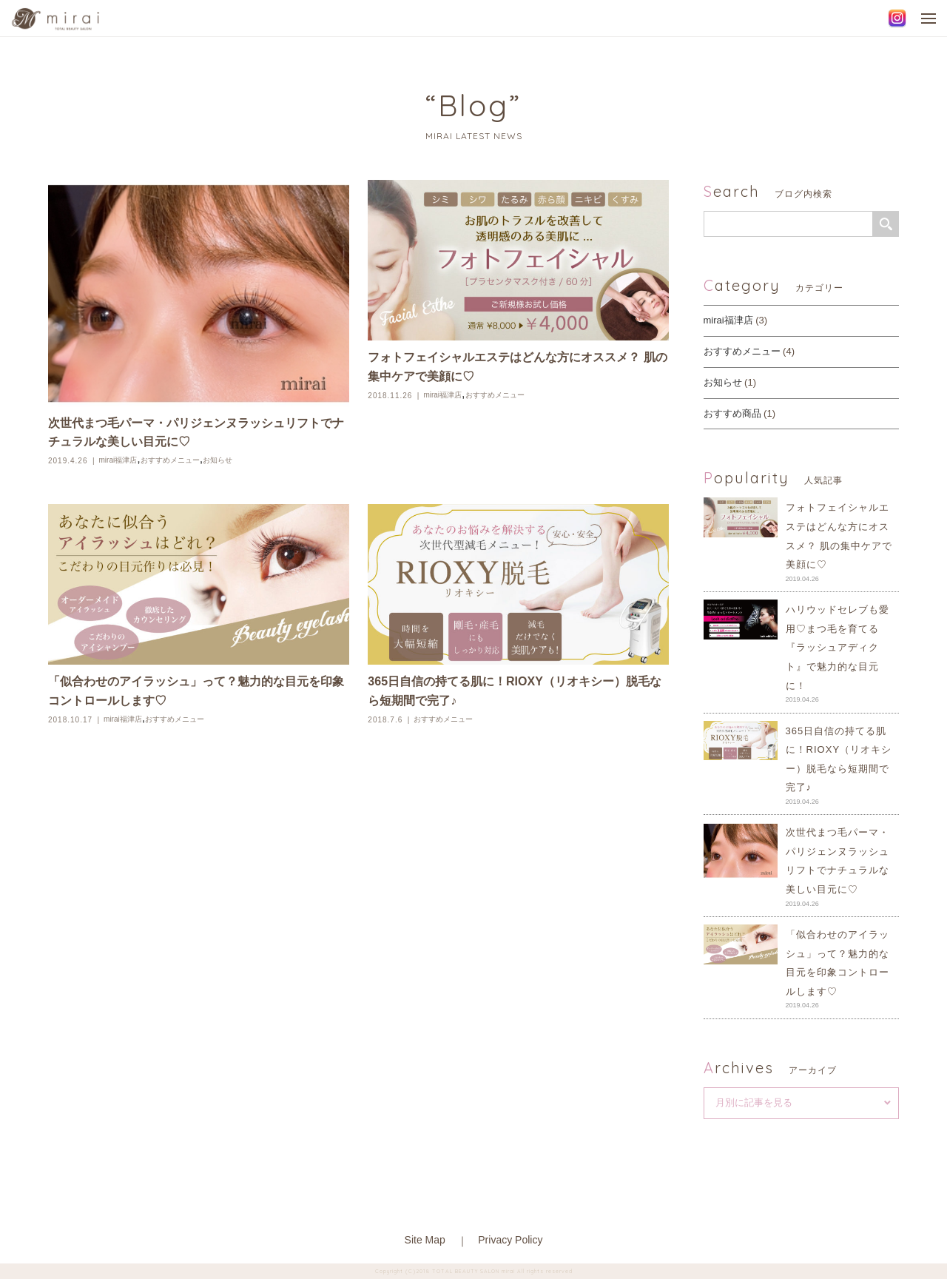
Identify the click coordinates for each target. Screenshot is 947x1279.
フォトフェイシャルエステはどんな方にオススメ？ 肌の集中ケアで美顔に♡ (517, 367)
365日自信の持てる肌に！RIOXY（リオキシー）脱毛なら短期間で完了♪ (514, 691)
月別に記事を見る (753, 1102)
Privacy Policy (510, 1240)
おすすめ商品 (732, 413)
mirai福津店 (118, 460)
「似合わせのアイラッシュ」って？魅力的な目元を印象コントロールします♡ (196, 691)
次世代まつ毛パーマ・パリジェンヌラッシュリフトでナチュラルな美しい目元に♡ (196, 433)
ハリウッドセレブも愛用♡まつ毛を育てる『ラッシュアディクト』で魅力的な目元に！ (837, 647)
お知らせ (217, 460)
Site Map (425, 1240)
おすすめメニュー (170, 460)
